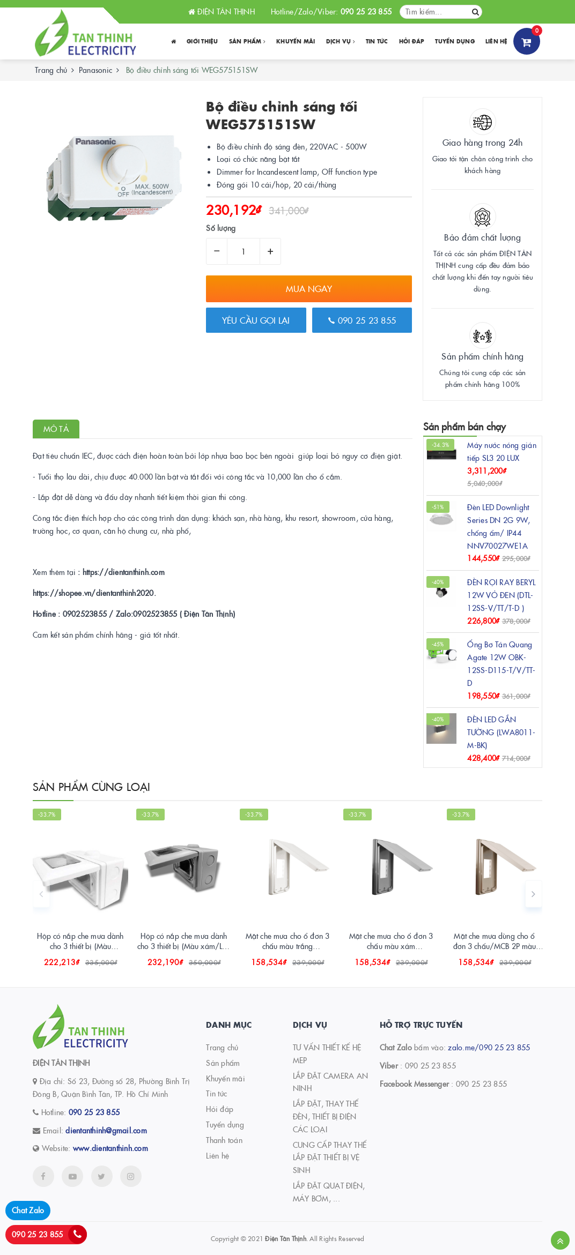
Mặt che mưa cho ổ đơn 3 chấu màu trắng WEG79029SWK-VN (287, 946)
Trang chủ (222, 1047)
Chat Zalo (28, 1210)
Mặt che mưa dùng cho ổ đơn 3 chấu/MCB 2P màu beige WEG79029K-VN (494, 946)
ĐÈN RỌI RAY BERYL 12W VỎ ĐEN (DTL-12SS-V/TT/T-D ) (501, 595)
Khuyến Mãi (295, 41)
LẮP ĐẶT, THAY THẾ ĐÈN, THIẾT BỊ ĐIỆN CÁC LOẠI (325, 1116)
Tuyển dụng (455, 41)
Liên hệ (496, 41)
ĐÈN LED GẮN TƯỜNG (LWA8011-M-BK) (501, 732)
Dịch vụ (340, 41)
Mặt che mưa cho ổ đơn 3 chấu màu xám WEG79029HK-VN (391, 946)
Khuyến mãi (225, 1078)
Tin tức (377, 41)
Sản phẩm (247, 41)
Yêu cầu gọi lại (256, 320)
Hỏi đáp (412, 41)
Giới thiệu (202, 41)
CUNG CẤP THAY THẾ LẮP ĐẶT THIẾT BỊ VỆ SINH (329, 1157)
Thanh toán (224, 1139)
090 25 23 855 (362, 320)
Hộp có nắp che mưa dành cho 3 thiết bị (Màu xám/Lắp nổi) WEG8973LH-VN (184, 946)
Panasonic (95, 69)
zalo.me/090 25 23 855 (489, 1047)
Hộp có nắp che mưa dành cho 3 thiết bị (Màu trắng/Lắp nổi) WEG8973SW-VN (80, 951)
